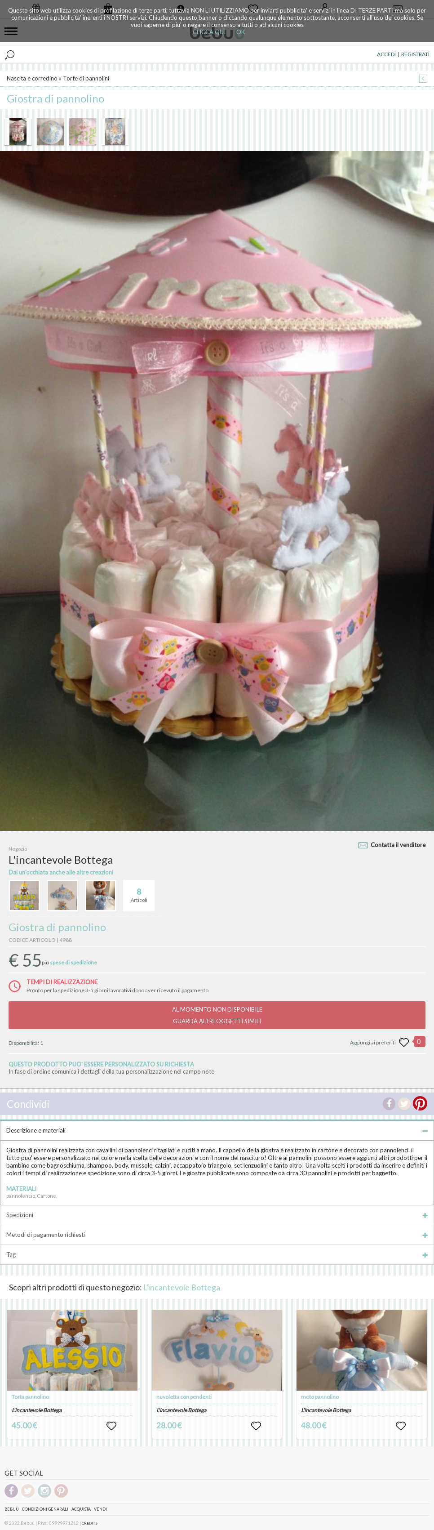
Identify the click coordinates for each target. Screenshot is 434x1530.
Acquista (81, 1509)
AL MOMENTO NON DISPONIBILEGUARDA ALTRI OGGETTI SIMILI (217, 1015)
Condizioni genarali (45, 1509)
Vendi (100, 1509)
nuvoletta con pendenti (184, 1396)
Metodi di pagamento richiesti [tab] (217, 1234)
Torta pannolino (30, 1396)
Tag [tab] (217, 1254)
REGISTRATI (415, 54)
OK (240, 32)
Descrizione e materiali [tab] (217, 1130)
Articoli (139, 891)
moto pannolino (320, 1396)
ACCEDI (386, 54)
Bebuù (11, 1509)
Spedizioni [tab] (217, 1214)
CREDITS (89, 1523)
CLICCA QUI (209, 32)
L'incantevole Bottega (181, 1287)
